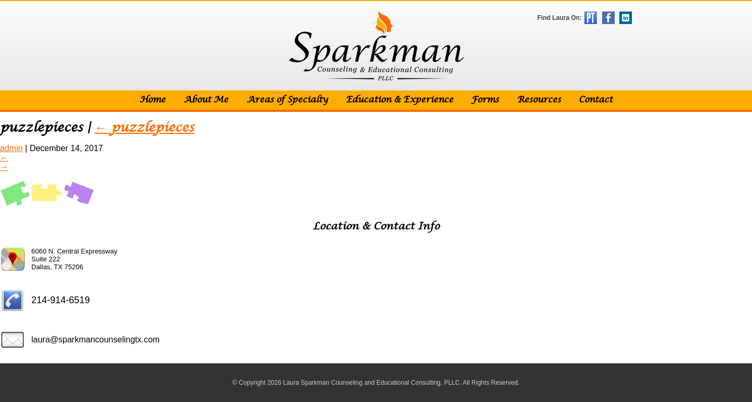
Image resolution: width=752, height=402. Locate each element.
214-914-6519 (60, 300)
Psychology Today (590, 18)
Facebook (608, 18)
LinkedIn (625, 18)
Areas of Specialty (287, 100)
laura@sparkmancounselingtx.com (95, 339)
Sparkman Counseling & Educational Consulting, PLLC (376, 46)
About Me (205, 100)
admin (11, 148)
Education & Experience (399, 100)
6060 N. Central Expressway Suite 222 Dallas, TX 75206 (74, 259)
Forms (485, 100)
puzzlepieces (144, 128)
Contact (596, 100)
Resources (539, 100)
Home (152, 100)
